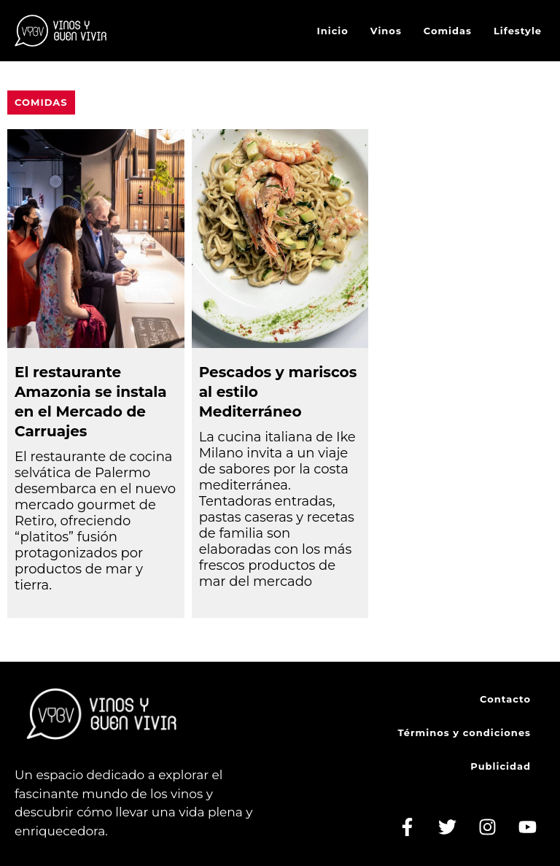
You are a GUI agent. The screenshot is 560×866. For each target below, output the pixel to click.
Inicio (333, 30)
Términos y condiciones (464, 732)
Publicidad (500, 766)
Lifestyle (518, 30)
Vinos (386, 30)
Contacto (505, 699)
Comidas (448, 30)
